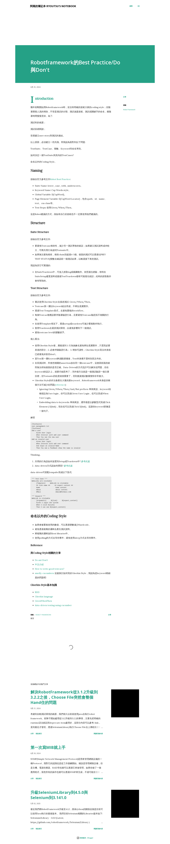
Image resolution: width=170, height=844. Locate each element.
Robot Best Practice (60, 179)
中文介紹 (39, 564)
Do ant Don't (41, 560)
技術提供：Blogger (85, 838)
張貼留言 (39, 733)
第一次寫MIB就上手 (48, 747)
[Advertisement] (85, 25)
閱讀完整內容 (98, 733)
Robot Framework (129, 110)
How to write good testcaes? (49, 568)
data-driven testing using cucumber (53, 605)
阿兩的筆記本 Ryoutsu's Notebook (53, 6)
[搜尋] (131, 6)
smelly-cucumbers (44, 573)
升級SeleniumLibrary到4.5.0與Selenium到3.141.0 (59, 795)
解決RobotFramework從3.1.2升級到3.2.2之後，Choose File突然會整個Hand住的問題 (64, 697)
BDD (37, 592)
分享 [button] (124, 97)
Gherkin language (44, 596)
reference (60, 384)
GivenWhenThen (43, 601)
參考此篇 (85, 461)
